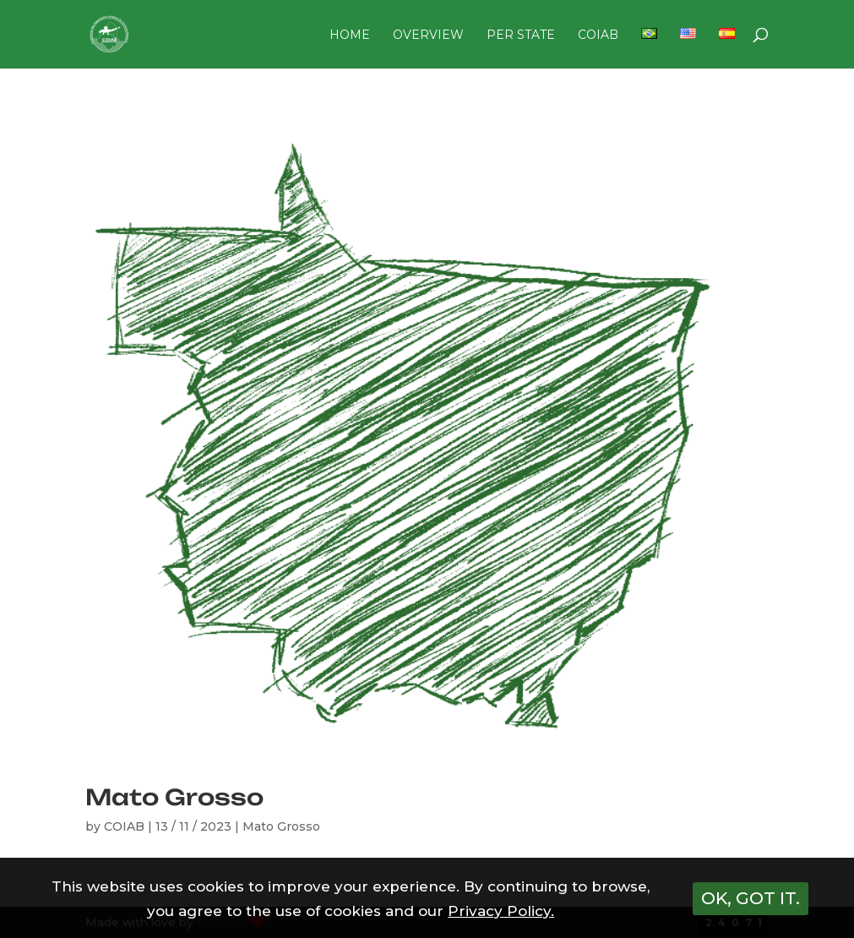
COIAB (598, 35)
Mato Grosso (174, 796)
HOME (349, 35)
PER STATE (521, 35)
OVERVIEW (428, 35)
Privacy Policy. (501, 911)
